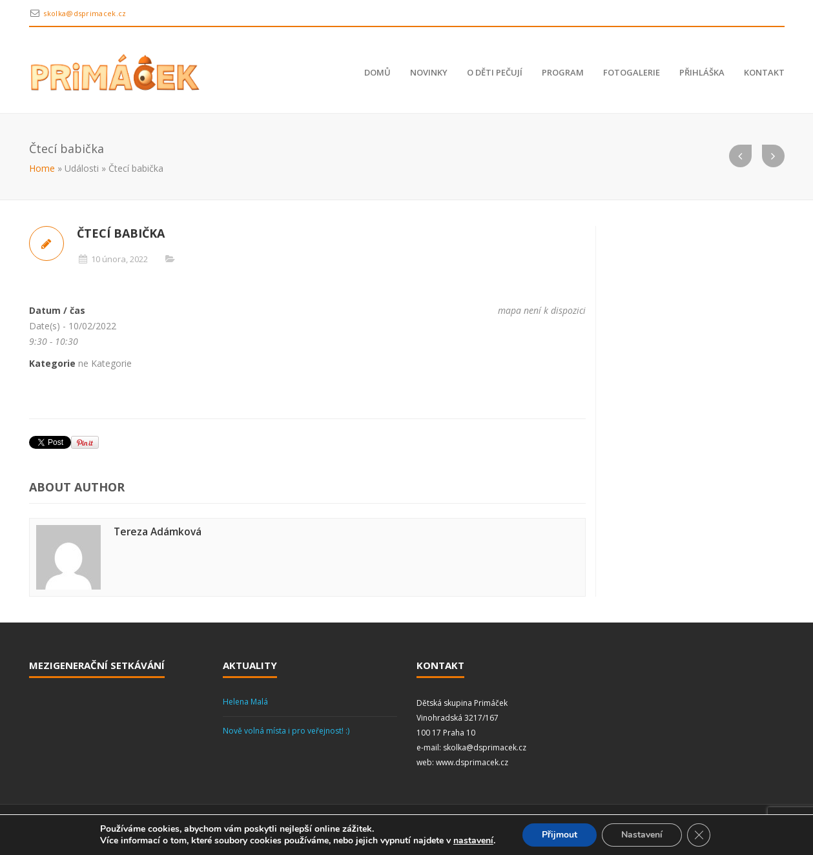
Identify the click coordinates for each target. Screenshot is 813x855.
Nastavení (642, 835)
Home (42, 168)
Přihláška (702, 72)
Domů (377, 72)
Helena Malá (245, 701)
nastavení (473, 841)
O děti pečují (494, 72)
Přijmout (559, 835)
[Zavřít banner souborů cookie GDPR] (698, 835)
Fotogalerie (631, 72)
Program (563, 72)
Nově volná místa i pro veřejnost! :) (286, 730)
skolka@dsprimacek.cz (84, 13)
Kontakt (764, 72)
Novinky (429, 72)
